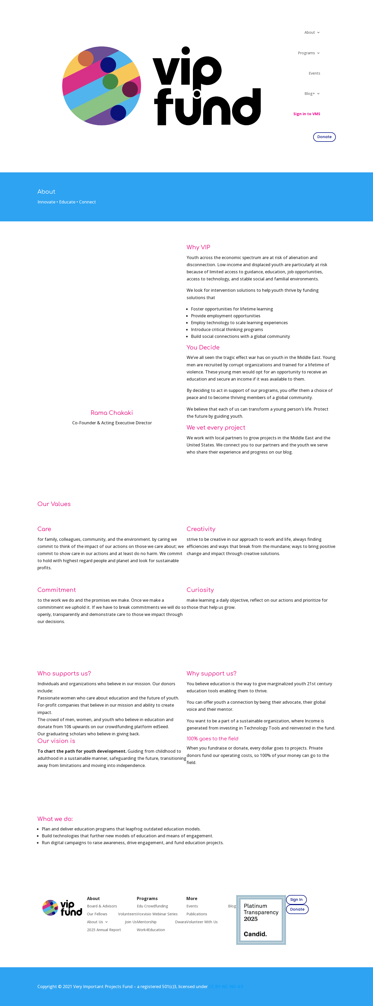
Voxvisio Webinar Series (157, 914)
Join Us (131, 922)
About (309, 32)
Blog (232, 906)
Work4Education (151, 930)
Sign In (296, 899)
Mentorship (147, 922)
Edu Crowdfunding (152, 906)
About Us (95, 922)
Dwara (180, 922)
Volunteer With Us (202, 922)
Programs (306, 52)
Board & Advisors (102, 906)
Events (314, 73)
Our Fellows (97, 914)
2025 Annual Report (104, 930)
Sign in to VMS (306, 113)
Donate (297, 909)
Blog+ (309, 93)
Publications (196, 914)
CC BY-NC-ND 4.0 (226, 986)
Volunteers (127, 914)
